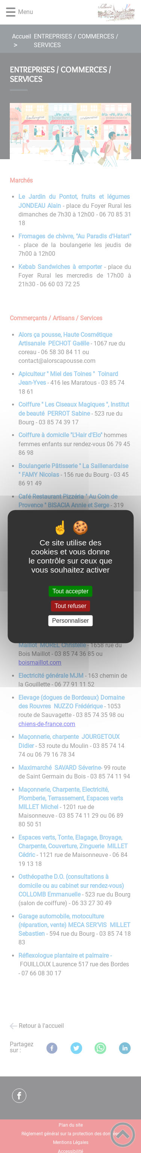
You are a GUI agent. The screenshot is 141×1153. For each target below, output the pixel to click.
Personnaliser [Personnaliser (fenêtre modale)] (70, 620)
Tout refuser (70, 606)
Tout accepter (70, 591)
